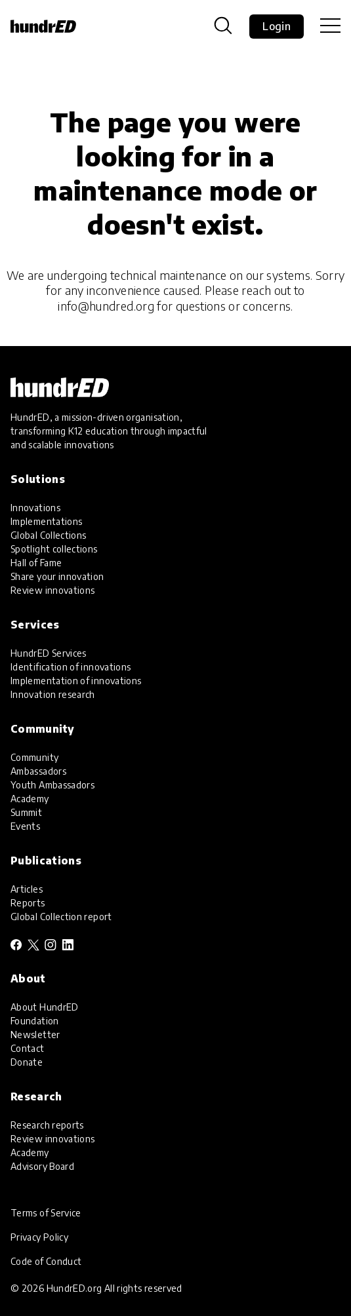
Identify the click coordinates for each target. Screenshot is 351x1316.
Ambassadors (38, 771)
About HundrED (44, 1007)
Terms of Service (45, 1212)
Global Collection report (61, 916)
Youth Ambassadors (52, 784)
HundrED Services (48, 653)
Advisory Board (42, 1166)
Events (25, 826)
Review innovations (52, 590)
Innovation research (52, 694)
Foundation (34, 1020)
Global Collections (48, 535)
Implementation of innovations (75, 680)
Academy (29, 798)
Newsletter (35, 1034)
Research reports (47, 1125)
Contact (27, 1048)
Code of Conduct (45, 1261)
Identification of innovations (70, 666)
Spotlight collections (54, 548)
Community (34, 757)
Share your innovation (57, 576)
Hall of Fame (36, 562)
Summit (26, 812)
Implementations (46, 521)
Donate (26, 1062)
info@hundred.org (106, 305)
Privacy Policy (39, 1237)
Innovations (35, 507)
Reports (27, 902)
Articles (26, 889)
